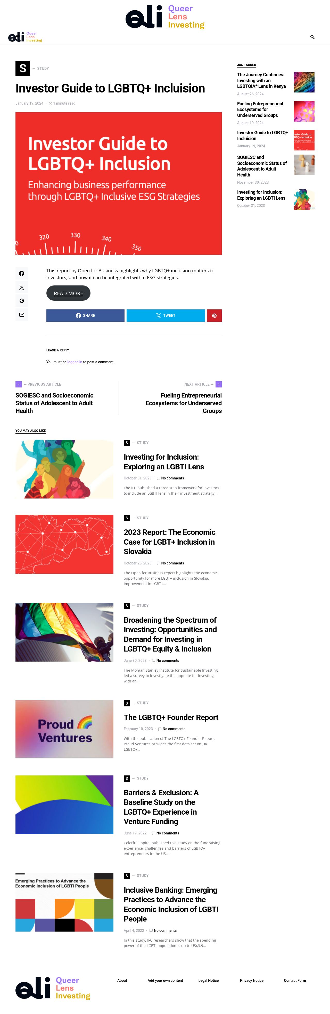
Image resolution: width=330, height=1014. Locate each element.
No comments (172, 480)
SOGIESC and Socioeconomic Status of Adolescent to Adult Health (262, 166)
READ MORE (68, 294)
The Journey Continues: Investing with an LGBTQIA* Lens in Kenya (261, 80)
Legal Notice (209, 982)
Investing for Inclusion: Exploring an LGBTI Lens (261, 195)
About (122, 982)
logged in (75, 364)
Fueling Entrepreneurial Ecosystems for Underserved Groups (260, 109)
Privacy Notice (251, 982)
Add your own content (165, 982)
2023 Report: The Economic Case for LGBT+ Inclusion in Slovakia (169, 543)
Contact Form (295, 982)
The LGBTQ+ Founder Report (171, 718)
